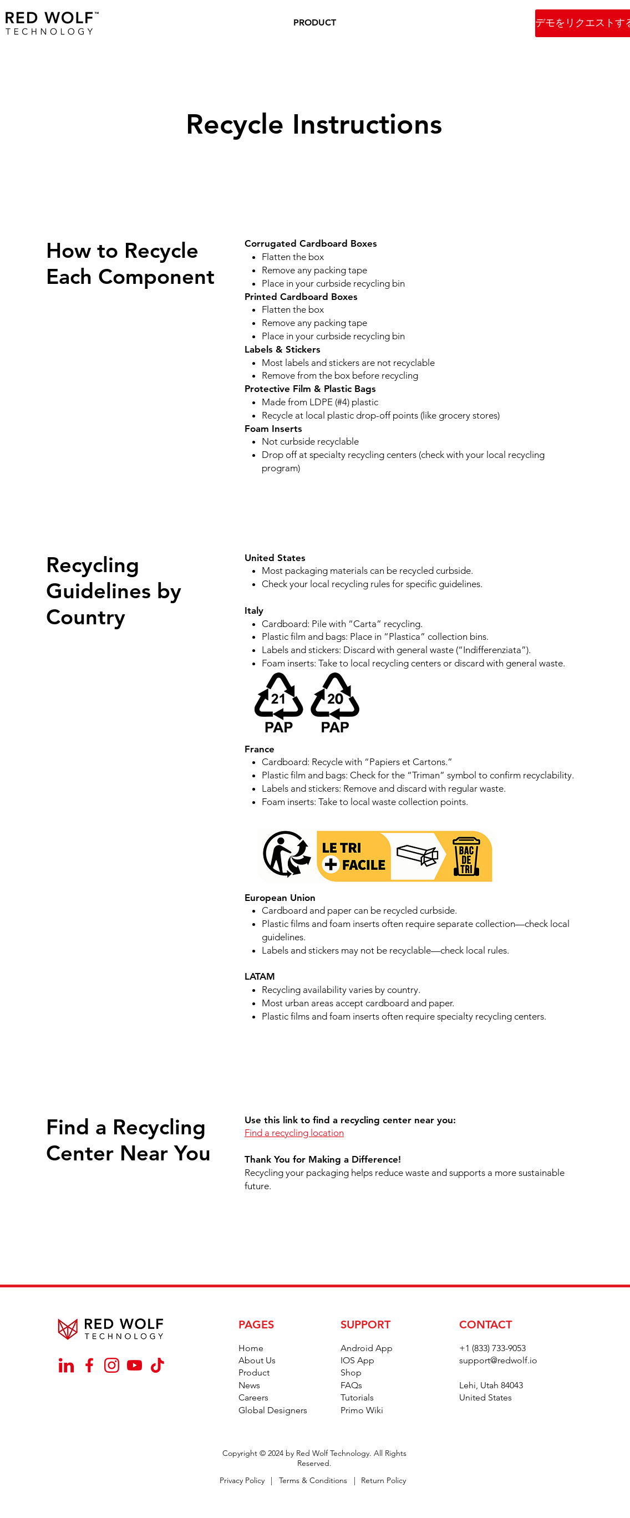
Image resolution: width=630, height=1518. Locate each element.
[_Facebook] (89, 1365)
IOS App (357, 1360)
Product (254, 1372)
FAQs (351, 1385)
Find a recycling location (294, 1132)
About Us (257, 1360)
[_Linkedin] (66, 1365)
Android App (367, 1348)
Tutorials (357, 1397)
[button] (315, 23)
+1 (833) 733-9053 (492, 1348)
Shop (351, 1372)
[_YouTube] (134, 1365)
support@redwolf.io (498, 1360)
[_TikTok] (157, 1365)
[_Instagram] (111, 1365)
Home (250, 1348)
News (249, 1385)
